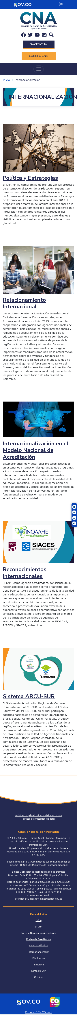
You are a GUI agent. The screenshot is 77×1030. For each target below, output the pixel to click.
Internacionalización (27, 79)
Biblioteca (38, 964)
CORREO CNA (38, 56)
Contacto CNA (38, 970)
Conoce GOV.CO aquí (38, 1012)
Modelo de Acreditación (38, 939)
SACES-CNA (38, 44)
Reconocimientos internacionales (24, 573)
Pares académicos (38, 945)
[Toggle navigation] (38, 69)
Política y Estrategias (30, 178)
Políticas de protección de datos (38, 818)
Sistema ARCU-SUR (29, 696)
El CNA (38, 926)
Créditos (38, 977)
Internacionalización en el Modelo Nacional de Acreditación (35, 450)
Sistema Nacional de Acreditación (39, 933)
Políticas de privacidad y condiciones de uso (38, 815)
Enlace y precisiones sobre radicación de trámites (38, 871)
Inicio (6, 79)
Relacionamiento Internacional (24, 303)
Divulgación (38, 958)
